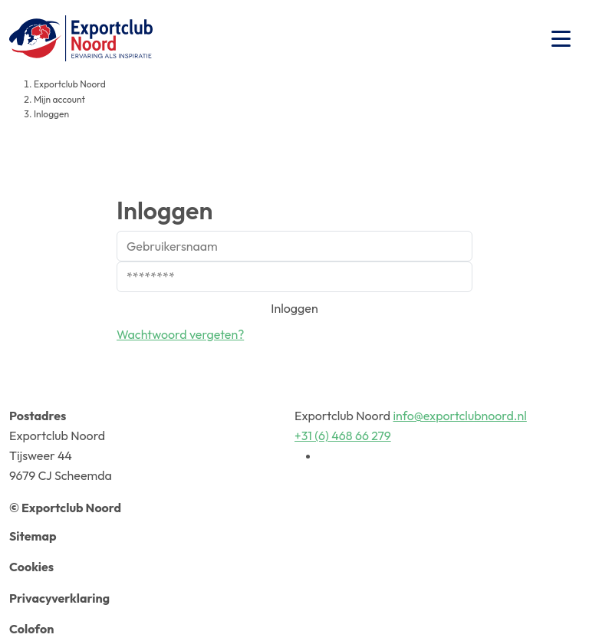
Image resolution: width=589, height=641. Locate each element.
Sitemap (33, 536)
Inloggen (294, 308)
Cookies (31, 566)
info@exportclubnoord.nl (459, 415)
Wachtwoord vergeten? (180, 334)
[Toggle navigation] (561, 38)
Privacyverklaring (59, 598)
